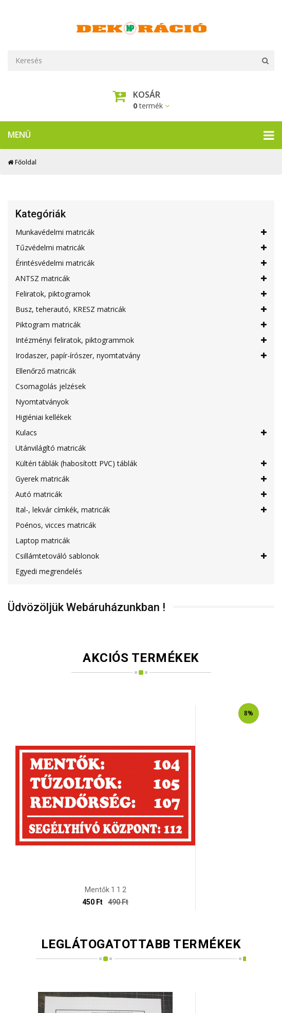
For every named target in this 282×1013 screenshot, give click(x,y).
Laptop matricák (42, 540)
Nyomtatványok (42, 402)
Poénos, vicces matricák (55, 525)
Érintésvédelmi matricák (141, 263)
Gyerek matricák (141, 479)
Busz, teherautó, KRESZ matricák (141, 309)
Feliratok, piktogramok (141, 294)
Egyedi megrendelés (48, 571)
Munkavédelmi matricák (141, 232)
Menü (141, 135)
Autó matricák (141, 494)
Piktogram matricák (141, 325)
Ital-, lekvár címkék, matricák (141, 510)
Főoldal (22, 162)
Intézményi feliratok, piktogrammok (141, 340)
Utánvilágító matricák (50, 448)
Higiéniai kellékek (43, 417)
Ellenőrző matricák (45, 371)
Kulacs (141, 433)
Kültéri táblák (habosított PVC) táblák (141, 463)
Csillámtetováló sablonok (141, 556)
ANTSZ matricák (141, 278)
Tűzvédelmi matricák (141, 248)
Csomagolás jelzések (50, 386)
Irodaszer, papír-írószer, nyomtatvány (141, 356)
